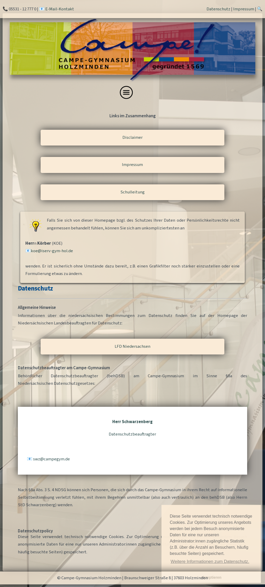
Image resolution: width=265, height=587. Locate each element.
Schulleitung (132, 192)
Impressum (243, 9)
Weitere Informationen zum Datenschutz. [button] (210, 561)
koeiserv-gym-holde (52, 251)
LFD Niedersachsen (132, 346)
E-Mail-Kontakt (59, 9)
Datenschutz (218, 9)
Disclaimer (132, 137)
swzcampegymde (51, 459)
